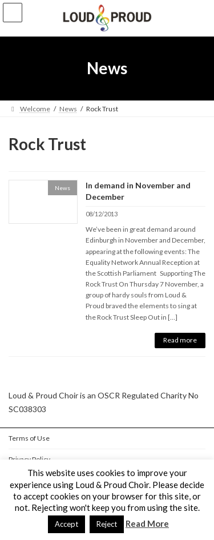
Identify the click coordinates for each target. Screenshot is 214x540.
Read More (147, 523)
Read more (180, 340)
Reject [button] (106, 524)
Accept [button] (66, 524)
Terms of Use (29, 438)
